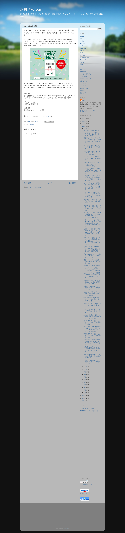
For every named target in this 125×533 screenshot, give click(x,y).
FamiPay (83, 43)
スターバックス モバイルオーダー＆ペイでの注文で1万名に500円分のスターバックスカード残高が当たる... (92, 223)
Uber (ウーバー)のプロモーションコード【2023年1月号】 (92, 158)
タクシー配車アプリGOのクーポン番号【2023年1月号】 (92, 147)
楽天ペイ (83, 90)
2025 (84, 118)
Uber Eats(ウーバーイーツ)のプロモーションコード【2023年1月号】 (92, 164)
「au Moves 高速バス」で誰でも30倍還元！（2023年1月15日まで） (92, 255)
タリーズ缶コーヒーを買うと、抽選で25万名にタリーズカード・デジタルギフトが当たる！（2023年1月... (92, 186)
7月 (85, 377)
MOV (81, 53)
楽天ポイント (84, 93)
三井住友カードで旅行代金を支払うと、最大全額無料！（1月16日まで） (92, 282)
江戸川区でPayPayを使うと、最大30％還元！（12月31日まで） (92, 299)
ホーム (50, 183)
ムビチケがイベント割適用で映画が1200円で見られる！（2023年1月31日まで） (92, 275)
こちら (46, 116)
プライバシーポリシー (87, 408)
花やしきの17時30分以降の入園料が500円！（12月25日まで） (92, 261)
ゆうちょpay (84, 88)
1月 (85, 392)
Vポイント (83, 69)
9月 (85, 372)
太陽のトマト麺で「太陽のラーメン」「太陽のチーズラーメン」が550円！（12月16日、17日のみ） (92, 268)
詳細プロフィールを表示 (87, 111)
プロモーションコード (87, 79)
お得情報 (31, 124)
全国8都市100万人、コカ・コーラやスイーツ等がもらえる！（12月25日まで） (92, 349)
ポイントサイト (85, 81)
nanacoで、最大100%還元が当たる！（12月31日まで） (92, 305)
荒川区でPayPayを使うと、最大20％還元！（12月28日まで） (92, 322)
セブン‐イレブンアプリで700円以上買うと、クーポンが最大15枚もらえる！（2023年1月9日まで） (92, 215)
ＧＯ (81, 46)
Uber (81, 64)
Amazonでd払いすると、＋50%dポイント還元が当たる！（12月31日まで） (92, 316)
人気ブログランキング (86, 485)
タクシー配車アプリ (86, 74)
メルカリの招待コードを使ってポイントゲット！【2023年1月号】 (92, 152)
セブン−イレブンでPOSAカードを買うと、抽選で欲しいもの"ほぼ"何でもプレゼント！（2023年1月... (92, 249)
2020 (84, 398)
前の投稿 (72, 183)
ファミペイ (83, 76)
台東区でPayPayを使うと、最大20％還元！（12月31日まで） (92, 288)
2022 (84, 126)
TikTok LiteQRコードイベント (89, 411)
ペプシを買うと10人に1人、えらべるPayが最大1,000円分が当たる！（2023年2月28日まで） (92, 194)
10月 (85, 369)
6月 (85, 379)
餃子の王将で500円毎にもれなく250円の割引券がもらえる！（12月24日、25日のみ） (92, 208)
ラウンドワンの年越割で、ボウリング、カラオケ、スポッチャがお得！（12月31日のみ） (92, 133)
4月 (85, 384)
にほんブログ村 (85, 493)
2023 (84, 123)
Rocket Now (83, 60)
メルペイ (83, 86)
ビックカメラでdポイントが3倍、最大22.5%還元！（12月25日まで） (92, 293)
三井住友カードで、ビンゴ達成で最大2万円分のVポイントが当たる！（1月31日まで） (92, 178)
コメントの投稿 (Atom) (34, 187)
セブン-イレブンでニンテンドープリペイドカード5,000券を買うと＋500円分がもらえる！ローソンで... (92, 232)
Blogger (66, 528)
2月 (85, 390)
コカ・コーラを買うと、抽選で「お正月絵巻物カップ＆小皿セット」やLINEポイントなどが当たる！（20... (92, 241)
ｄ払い (82, 41)
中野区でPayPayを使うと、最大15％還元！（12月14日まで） (92, 362)
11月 (85, 366)
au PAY (82, 36)
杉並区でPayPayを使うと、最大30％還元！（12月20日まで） (92, 335)
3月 (85, 387)
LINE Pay (83, 48)
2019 (84, 401)
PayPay (82, 55)
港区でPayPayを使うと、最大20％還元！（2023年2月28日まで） (92, 356)
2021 (84, 395)
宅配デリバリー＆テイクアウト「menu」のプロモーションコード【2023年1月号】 (92, 140)
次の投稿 (27, 183)
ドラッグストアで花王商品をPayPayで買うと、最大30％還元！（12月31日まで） (92, 342)
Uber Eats (83, 67)
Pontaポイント (84, 57)
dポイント (83, 39)
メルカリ (83, 83)
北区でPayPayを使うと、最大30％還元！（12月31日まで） (92, 311)
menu (82, 50)
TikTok (82, 62)
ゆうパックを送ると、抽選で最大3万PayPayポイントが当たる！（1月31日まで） (92, 171)
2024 (84, 121)
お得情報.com (31, 9)
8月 (85, 374)
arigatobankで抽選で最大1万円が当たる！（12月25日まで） (92, 201)
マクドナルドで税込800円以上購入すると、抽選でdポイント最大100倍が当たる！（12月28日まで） (92, 329)
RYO (83, 100)
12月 (85, 128)
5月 (85, 382)
